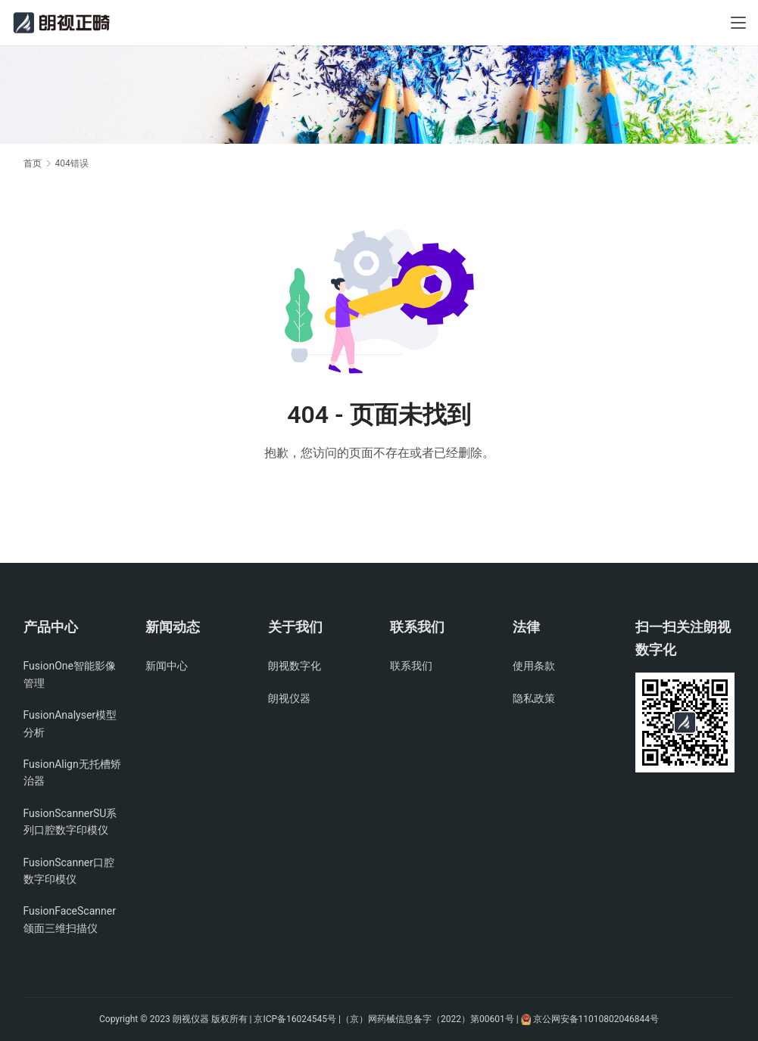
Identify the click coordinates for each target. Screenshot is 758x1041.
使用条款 (534, 666)
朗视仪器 (289, 698)
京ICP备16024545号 (295, 1019)
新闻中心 (166, 666)
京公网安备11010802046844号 (596, 1019)
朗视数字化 (294, 666)
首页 (32, 163)
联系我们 (411, 666)
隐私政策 (534, 698)
